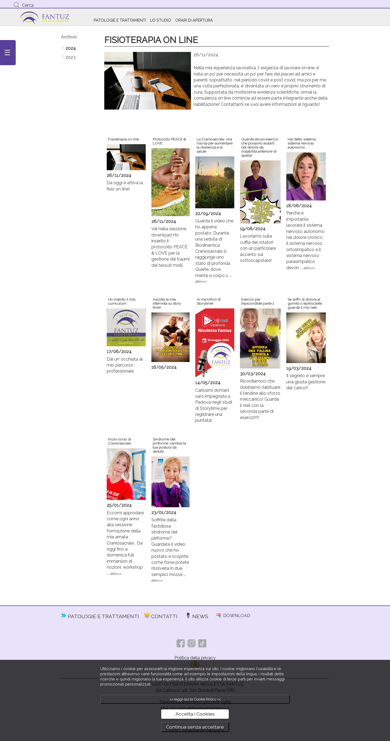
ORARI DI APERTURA (194, 20)
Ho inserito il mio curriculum (122, 301)
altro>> (201, 281)
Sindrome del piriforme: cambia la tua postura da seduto (169, 445)
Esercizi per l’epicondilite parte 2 (257, 301)
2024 (71, 48)
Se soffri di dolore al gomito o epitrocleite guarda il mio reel (305, 303)
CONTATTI (164, 616)
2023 (71, 57)
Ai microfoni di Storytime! (209, 301)
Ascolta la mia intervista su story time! (167, 303)
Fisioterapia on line (123, 139)
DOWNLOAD (236, 615)
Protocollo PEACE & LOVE (169, 141)
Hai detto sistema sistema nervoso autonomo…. (302, 143)
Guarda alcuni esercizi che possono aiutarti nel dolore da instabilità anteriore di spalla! (259, 147)
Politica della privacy (195, 657)
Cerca (28, 5)
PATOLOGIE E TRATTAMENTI (120, 20)
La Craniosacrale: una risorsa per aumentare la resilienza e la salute (215, 145)
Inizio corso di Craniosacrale (119, 441)
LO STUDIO (160, 20)
